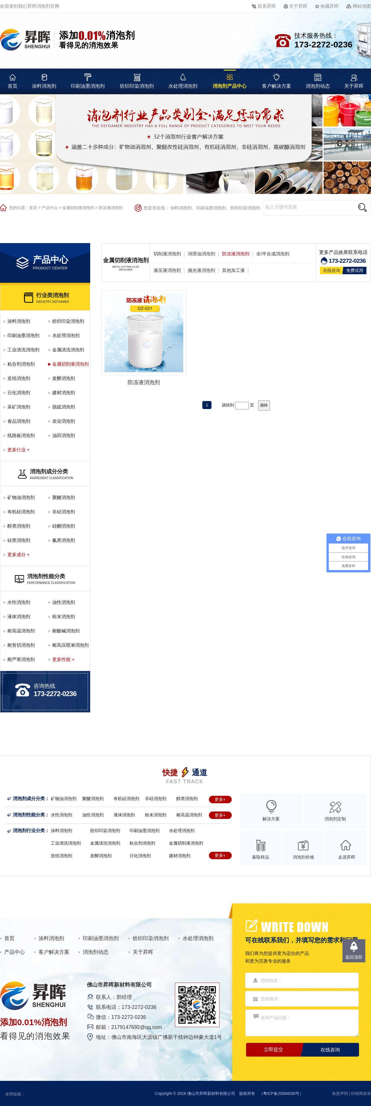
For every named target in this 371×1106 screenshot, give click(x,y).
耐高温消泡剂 (21, 630)
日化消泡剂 (18, 392)
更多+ (220, 799)
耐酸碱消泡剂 (66, 630)
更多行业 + (18, 449)
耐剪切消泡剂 (21, 645)
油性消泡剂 (63, 602)
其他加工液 (233, 270)
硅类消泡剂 (18, 540)
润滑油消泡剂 (201, 253)
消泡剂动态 (318, 86)
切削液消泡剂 (167, 253)
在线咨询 (331, 270)
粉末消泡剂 (63, 616)
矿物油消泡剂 (21, 497)
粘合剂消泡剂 (21, 364)
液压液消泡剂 (167, 270)
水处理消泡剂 (182, 86)
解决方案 (271, 818)
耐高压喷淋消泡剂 (70, 645)
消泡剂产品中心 (230, 86)
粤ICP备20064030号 (281, 1093)
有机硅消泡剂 (21, 511)
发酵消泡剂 (63, 378)
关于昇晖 (298, 6)
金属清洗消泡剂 (68, 349)
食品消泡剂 (18, 421)
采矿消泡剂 (18, 406)
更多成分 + (18, 554)
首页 (12, 86)
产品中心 (50, 207)
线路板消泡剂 (21, 435)
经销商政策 (361, 1093)
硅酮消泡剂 (63, 526)
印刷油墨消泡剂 (88, 86)
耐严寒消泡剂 (21, 659)
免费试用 (354, 270)
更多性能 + (63, 659)
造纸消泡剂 (18, 378)
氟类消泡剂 (63, 540)
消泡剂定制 (335, 818)
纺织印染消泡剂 (137, 86)
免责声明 (340, 1093)
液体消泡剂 (18, 616)
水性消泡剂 (18, 602)
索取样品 (260, 857)
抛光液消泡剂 (201, 270)
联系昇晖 (267, 6)
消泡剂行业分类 (29, 830)
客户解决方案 (276, 86)
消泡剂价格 (303, 857)
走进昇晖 (346, 857)
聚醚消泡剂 (63, 497)
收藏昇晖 (329, 6)
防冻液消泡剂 (111, 207)
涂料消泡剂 (44, 86)
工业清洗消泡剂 (23, 349)
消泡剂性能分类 (29, 814)
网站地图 (362, 6)
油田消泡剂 (63, 435)
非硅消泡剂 (63, 511)
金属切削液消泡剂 (78, 207)
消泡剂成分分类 (29, 798)
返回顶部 (353, 957)
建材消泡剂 (63, 392)
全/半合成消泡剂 (272, 253)
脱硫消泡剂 (63, 406)
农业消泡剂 (63, 421)
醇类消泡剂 (18, 526)
